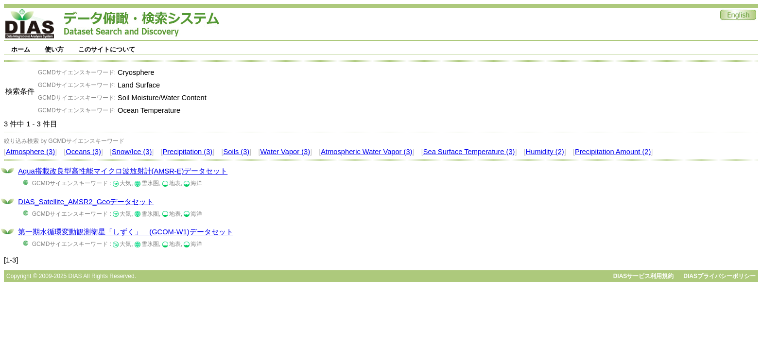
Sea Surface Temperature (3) (469, 152)
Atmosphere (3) (30, 152)
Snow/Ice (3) (132, 152)
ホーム (20, 49)
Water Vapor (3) (285, 152)
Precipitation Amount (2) (613, 152)
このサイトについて (106, 49)
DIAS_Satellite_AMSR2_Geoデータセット (86, 202)
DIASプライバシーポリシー (719, 276)
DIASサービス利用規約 (643, 276)
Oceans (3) (83, 152)
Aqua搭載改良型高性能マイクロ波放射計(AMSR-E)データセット (122, 171)
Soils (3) (236, 152)
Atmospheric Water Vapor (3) (366, 152)
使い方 (54, 49)
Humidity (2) (545, 152)
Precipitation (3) (188, 152)
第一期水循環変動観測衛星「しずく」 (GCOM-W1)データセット (125, 232)
